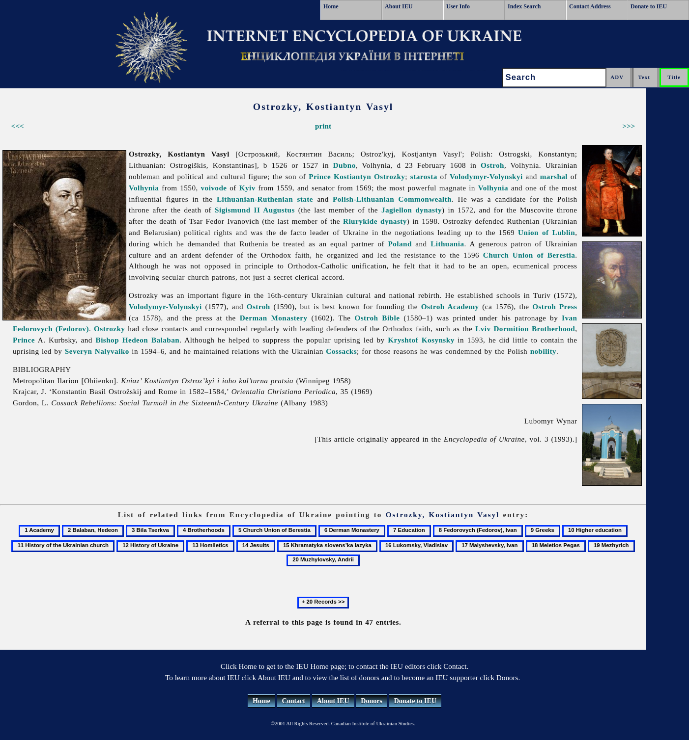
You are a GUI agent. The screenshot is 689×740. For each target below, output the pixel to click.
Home (331, 6)
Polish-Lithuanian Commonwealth (392, 199)
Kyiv (247, 188)
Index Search (524, 6)
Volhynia (144, 188)
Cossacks (341, 351)
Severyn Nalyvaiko (97, 351)
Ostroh (492, 165)
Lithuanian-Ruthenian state (265, 199)
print (323, 126)
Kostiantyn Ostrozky (369, 176)
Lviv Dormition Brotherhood (525, 328)
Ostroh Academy (450, 306)
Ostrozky (109, 328)
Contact (293, 701)
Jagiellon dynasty (411, 210)
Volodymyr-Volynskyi (486, 176)
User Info (458, 6)
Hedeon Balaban (150, 340)
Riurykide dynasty (375, 221)
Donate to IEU (649, 6)
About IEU (398, 6)
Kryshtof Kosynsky (421, 340)
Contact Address (590, 6)
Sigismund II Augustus (255, 210)
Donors (371, 701)
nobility (543, 351)
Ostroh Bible (377, 318)
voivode (214, 188)
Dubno (344, 165)
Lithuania (447, 243)
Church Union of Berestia (529, 255)
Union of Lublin (546, 232)
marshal (554, 176)
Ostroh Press (554, 306)
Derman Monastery (274, 318)
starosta (423, 176)
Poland (400, 243)
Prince (320, 176)
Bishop (107, 340)
